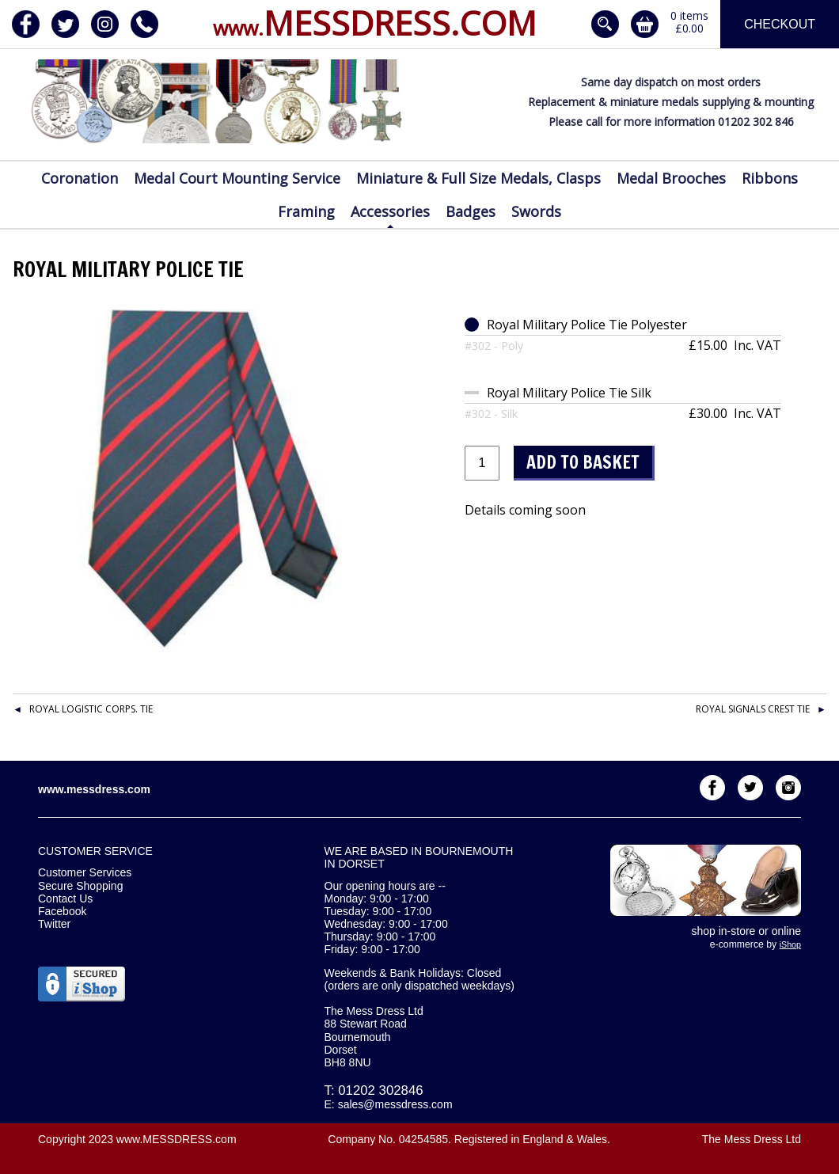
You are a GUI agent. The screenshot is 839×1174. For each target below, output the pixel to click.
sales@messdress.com (395, 1104)
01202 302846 (380, 1090)
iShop (790, 944)
